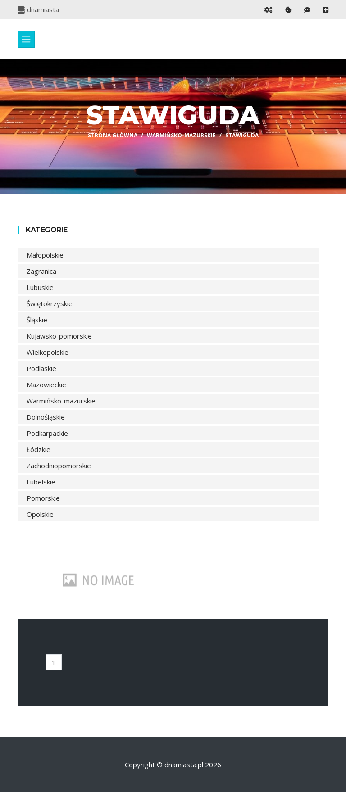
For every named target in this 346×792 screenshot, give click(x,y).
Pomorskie (43, 497)
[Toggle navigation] (26, 39)
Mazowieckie (46, 384)
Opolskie (40, 514)
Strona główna (112, 135)
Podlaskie (41, 368)
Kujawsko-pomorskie (59, 335)
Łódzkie (38, 449)
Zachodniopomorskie (59, 465)
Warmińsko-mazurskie (181, 135)
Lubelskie (41, 481)
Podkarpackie (47, 433)
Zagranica (41, 271)
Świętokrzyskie (50, 303)
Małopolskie (45, 254)
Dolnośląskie (46, 416)
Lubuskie (40, 287)
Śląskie (37, 319)
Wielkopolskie (47, 352)
